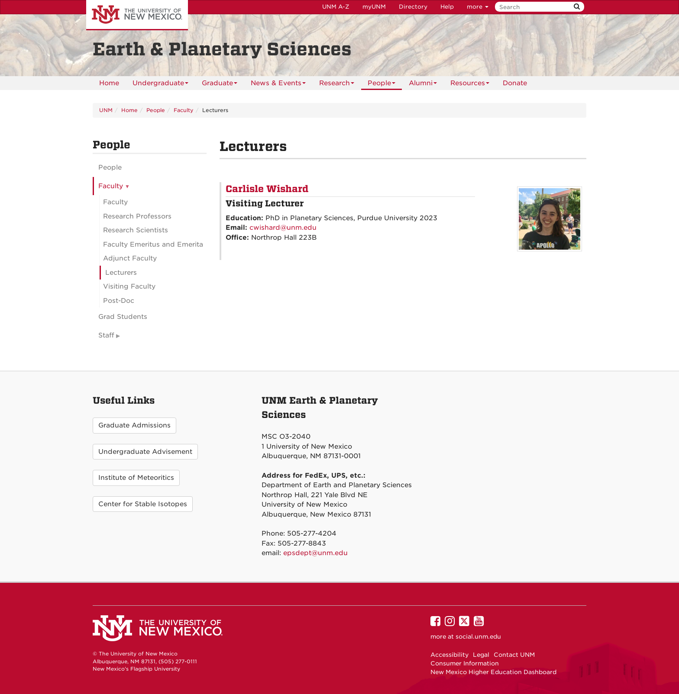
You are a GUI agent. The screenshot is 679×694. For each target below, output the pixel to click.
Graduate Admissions (134, 425)
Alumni (423, 84)
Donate (515, 83)
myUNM (374, 6)
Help (447, 6)
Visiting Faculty (129, 286)
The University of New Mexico (137, 15)
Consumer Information (464, 663)
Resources (469, 84)
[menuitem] (109, 83)
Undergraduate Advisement (145, 452)
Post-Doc (118, 301)
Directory (413, 6)
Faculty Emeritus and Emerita (153, 244)
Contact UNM (514, 654)
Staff (106, 335)
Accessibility (449, 654)
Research (336, 84)
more (477, 6)
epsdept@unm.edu (315, 553)
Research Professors (137, 216)
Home (109, 83)
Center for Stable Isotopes (142, 504)
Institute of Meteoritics (136, 478)
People (381, 84)
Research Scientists (135, 230)
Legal (481, 654)
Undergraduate (160, 84)
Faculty (184, 110)
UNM (106, 110)
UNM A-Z (335, 6)
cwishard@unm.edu (283, 227)
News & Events (278, 84)
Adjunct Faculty (130, 258)
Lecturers (121, 272)
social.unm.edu (478, 636)
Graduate (219, 84)
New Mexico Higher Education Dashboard (493, 671)
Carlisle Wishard (267, 189)
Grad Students (122, 317)
